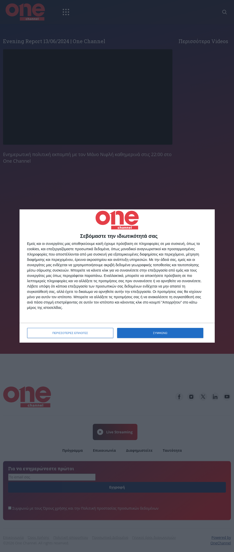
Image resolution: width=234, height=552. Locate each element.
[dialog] (117, 276)
